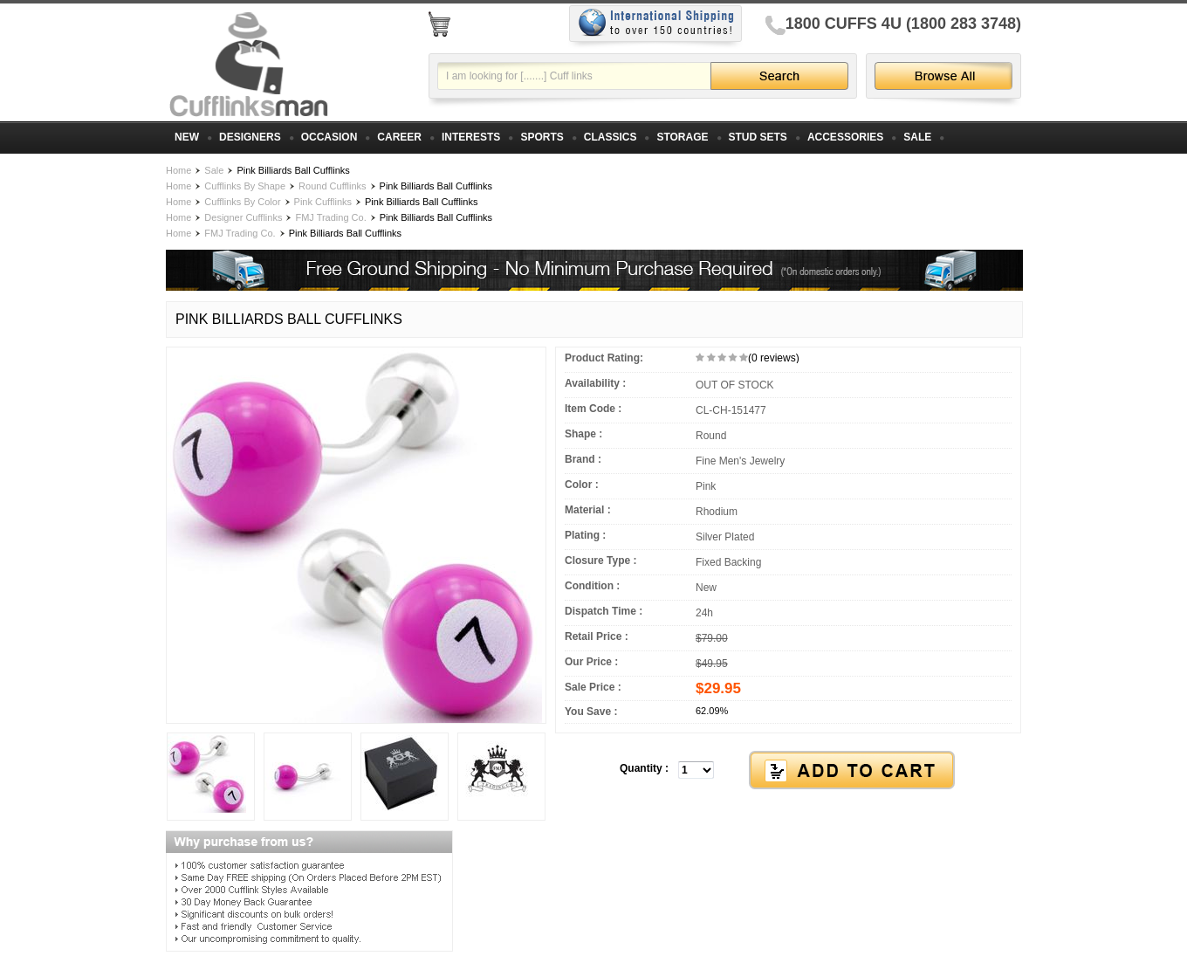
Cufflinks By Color (242, 201)
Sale (213, 170)
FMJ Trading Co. (330, 217)
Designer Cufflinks (243, 217)
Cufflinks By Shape (244, 186)
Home (178, 170)
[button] (788, 771)
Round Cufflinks (332, 186)
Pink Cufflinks (323, 201)
